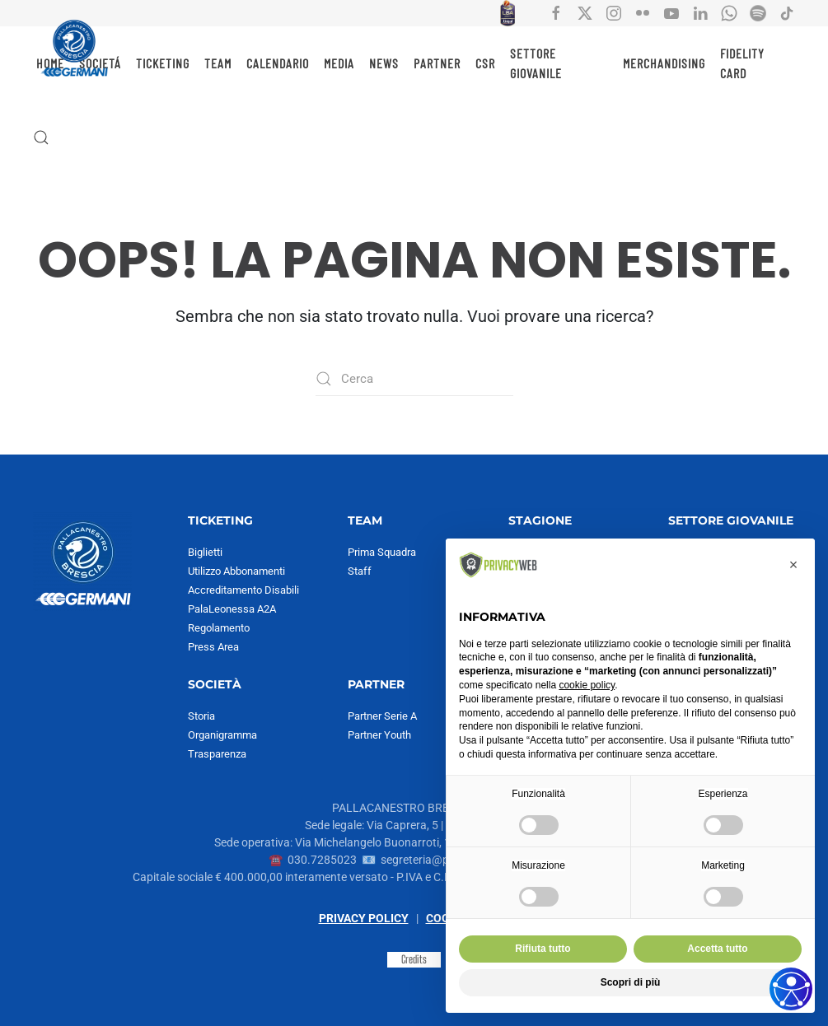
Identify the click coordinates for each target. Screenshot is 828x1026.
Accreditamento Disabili (243, 590)
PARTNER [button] (437, 63)
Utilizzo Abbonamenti (236, 571)
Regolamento (219, 628)
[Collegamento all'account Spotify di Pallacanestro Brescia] (758, 12)
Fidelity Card (742, 63)
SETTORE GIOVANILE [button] (536, 63)
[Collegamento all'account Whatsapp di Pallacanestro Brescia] (729, 12)
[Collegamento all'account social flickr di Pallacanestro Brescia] (642, 12)
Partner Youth (379, 735)
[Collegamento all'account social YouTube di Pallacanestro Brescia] (671, 12)
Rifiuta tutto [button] (542, 948)
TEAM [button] (218, 63)
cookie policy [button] (587, 685)
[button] (41, 137)
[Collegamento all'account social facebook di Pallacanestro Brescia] (556, 12)
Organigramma (222, 735)
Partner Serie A (382, 716)
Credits (414, 959)
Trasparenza (217, 754)
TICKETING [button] (162, 63)
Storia (201, 716)
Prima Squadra (382, 552)
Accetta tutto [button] (717, 948)
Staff (360, 571)
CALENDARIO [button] (277, 63)
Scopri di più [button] (631, 982)
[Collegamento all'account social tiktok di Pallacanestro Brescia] (787, 12)
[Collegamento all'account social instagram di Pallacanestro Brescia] (614, 12)
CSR (485, 63)
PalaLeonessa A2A (232, 609)
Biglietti (205, 552)
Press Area (213, 647)
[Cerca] (414, 378)
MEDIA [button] (339, 63)
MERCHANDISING (664, 63)
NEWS (384, 63)
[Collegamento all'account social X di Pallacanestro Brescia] (585, 12)
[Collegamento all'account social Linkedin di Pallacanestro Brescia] (700, 12)
